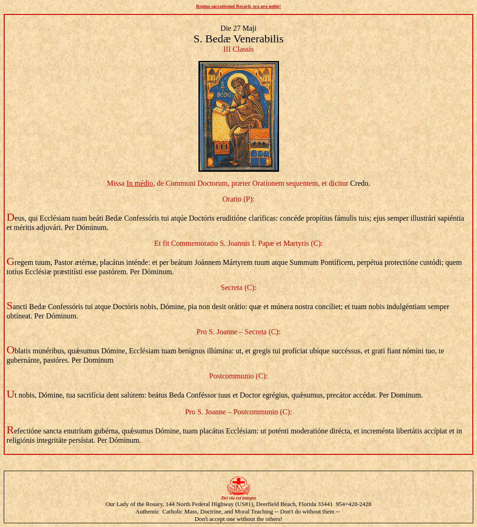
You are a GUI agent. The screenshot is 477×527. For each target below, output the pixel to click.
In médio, (140, 183)
